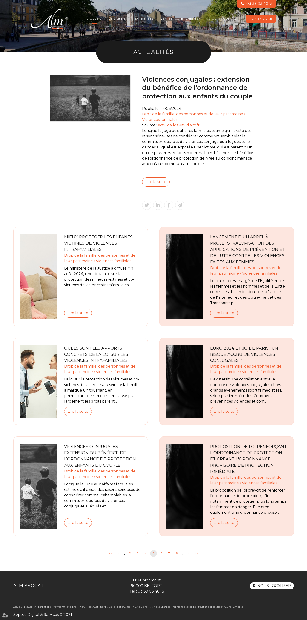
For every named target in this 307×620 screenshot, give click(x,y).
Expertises (144, 18)
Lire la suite (156, 182)
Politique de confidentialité (214, 607)
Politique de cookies (184, 607)
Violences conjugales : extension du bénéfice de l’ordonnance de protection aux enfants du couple (100, 456)
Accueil (94, 18)
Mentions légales (159, 607)
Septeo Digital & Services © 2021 (42, 615)
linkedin (297, 310)
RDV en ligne (261, 18)
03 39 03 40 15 (259, 4)
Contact (231, 18)
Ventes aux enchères (179, 18)
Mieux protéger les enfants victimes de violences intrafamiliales (98, 243)
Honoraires (124, 607)
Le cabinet (118, 18)
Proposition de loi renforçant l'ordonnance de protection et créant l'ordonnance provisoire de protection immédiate (248, 459)
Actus (211, 18)
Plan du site (140, 607)
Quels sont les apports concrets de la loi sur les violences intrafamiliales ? (97, 354)
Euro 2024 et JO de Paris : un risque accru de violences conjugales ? (244, 354)
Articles (238, 607)
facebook (297, 301)
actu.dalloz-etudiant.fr (179, 125)
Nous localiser (274, 586)
